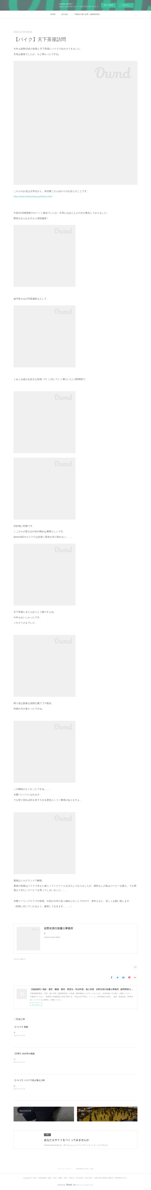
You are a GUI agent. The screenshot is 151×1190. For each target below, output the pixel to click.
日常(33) (16, 959)
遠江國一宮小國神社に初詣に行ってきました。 (32, 1032)
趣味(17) (23, 959)
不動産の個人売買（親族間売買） (87, 14)
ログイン (126, 5)
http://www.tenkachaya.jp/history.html (33, 196)
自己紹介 (64, 14)
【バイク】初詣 (21, 1027)
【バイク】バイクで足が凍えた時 (29, 1080)
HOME (52, 14)
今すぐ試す (108, 5)
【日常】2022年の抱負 (24, 1053)
